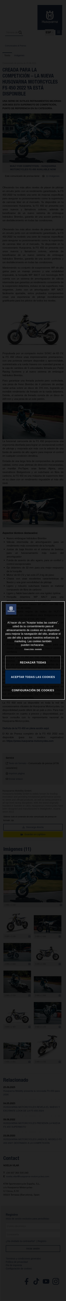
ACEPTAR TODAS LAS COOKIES (33, 676)
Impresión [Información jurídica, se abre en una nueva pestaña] (38, 649)
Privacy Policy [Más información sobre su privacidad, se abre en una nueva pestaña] (29, 649)
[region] (33, 650)
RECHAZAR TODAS (33, 662)
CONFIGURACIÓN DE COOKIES (33, 690)
